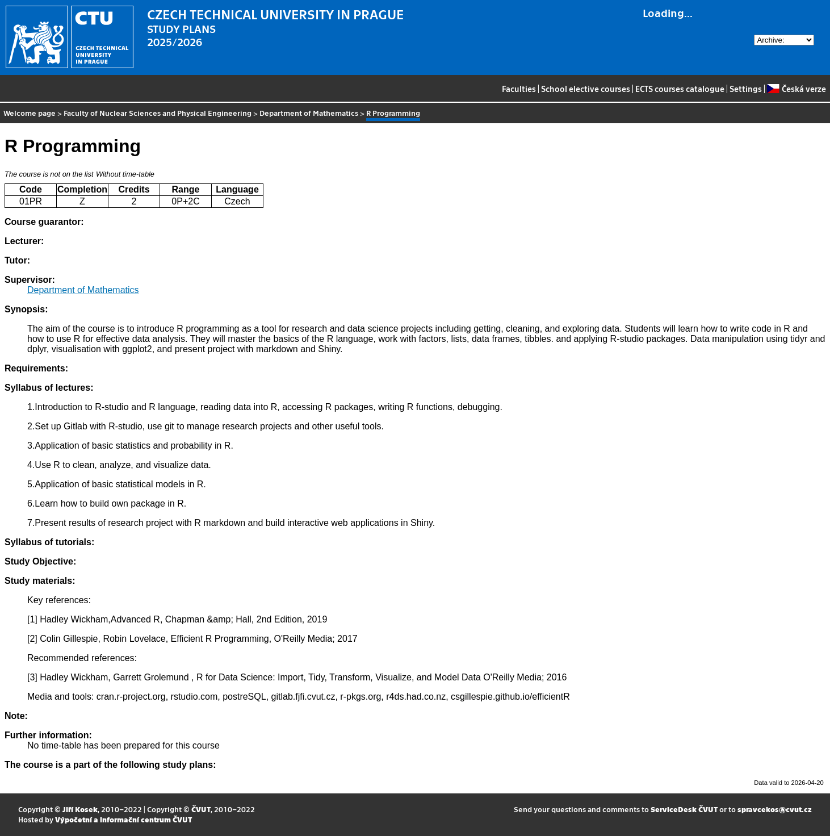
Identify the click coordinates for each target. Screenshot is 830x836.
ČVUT (201, 809)
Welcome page (29, 112)
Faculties (519, 88)
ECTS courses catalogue (679, 88)
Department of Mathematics (308, 112)
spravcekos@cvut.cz (774, 809)
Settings (746, 88)
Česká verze (796, 88)
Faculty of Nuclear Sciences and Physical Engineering (157, 112)
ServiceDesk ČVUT (684, 809)
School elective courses (585, 88)
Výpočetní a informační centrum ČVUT (123, 819)
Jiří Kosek (80, 809)
